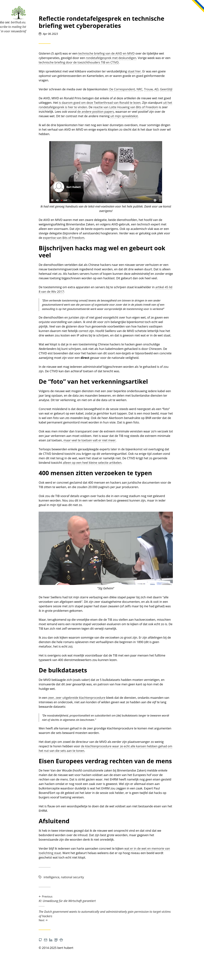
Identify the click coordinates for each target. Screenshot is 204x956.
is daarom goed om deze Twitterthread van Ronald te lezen (120, 103)
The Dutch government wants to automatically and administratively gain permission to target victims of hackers (126, 915)
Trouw (168, 89)
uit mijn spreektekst (144, 116)
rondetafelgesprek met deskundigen (131, 58)
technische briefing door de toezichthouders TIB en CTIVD (99, 62)
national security (92, 877)
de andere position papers (116, 112)
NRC (160, 89)
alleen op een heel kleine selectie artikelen (112, 463)
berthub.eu (38, 22)
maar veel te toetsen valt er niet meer (110, 440)
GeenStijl (186, 89)
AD (177, 89)
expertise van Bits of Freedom (84, 238)
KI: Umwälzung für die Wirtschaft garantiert (126, 899)
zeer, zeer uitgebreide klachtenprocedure (97, 698)
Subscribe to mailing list (30, 27)
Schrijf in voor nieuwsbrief (29, 31)
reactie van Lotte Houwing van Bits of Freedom (146, 107)
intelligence (72, 877)
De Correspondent (142, 89)
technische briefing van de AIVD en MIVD (127, 53)
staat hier (154, 71)
